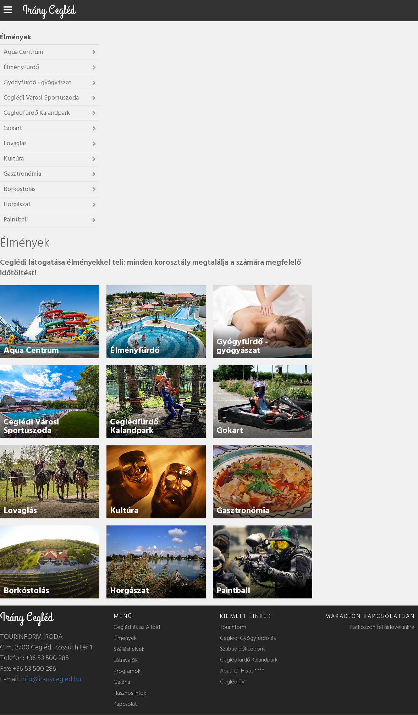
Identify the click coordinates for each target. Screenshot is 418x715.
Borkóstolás (26, 590)
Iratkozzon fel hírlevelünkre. (382, 627)
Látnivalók (126, 660)
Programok (127, 671)
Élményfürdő (135, 350)
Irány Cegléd (48, 10)
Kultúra (124, 510)
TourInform (233, 627)
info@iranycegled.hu (51, 679)
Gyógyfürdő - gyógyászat (242, 346)
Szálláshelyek (129, 649)
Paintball (233, 590)
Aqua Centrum (31, 350)
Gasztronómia (242, 510)
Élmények (125, 638)
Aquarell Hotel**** (242, 670)
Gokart (229, 430)
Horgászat (129, 590)
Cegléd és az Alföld (137, 627)
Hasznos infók (130, 693)
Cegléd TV (232, 681)
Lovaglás (20, 510)
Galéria (122, 682)
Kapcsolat (125, 704)
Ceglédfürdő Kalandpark (134, 426)
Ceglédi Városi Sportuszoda (31, 426)
